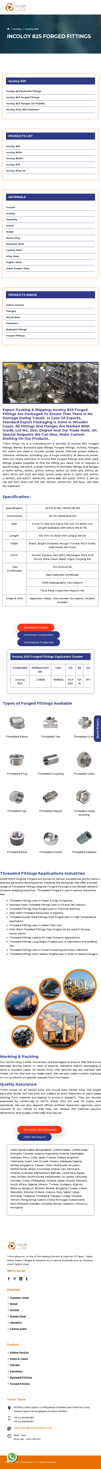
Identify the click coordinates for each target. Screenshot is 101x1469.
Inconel (10, 207)
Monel (10, 225)
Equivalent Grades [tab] (36, 627)
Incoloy (17, 29)
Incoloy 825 (13, 164)
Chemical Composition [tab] (39, 634)
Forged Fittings (15, 335)
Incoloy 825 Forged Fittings (22, 97)
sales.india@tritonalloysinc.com (33, 1427)
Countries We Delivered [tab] (40, 1129)
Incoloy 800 (13, 146)
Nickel (10, 231)
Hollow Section (15, 305)
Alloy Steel (12, 256)
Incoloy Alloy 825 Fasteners (22, 109)
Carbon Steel (14, 250)
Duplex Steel (14, 262)
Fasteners (12, 323)
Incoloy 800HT (15, 158)
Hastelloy (12, 219)
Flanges (11, 311)
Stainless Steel (15, 244)
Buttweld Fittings (16, 329)
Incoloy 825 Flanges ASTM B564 (25, 103)
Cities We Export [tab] (34, 1137)
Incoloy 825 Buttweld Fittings (23, 91)
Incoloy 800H (14, 152)
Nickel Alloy (13, 238)
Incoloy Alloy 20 (15, 170)
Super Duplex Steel (17, 268)
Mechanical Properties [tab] (39, 642)
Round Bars (13, 317)
